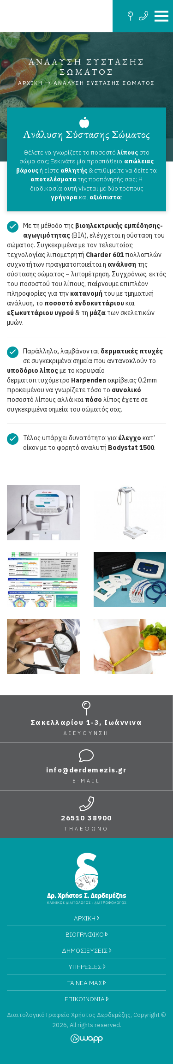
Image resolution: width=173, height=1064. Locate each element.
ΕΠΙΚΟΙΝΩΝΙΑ (86, 999)
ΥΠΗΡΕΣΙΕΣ (86, 966)
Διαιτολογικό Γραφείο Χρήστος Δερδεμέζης (56, 16)
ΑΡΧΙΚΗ (86, 918)
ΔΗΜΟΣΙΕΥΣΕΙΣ (86, 950)
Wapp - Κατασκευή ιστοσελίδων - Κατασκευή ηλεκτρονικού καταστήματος (86, 1038)
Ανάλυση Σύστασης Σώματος (104, 82)
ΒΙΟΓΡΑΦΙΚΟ (86, 934)
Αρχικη (30, 82)
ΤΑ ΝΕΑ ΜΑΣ (86, 983)
